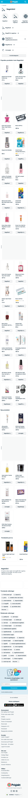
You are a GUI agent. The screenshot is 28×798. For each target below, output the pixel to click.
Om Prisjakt (4, 752)
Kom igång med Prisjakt (7, 712)
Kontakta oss (4, 757)
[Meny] (2, 2)
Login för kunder (5, 746)
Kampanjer (4, 728)
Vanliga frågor (5, 755)
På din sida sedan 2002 (7, 714)
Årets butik (4, 724)
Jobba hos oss (5, 759)
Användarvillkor (5, 770)
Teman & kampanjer (6, 721)
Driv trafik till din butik (6, 739)
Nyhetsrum (4, 762)
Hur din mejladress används (7, 692)
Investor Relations (6, 764)
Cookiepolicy (4, 773)
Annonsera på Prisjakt (7, 742)
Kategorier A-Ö (5, 726)
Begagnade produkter (7, 731)
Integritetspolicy (5, 775)
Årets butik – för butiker (7, 744)
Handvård (4, 5)
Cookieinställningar (6, 777)
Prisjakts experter (5, 719)
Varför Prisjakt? (5, 737)
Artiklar (3, 716)
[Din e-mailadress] (14, 684)
